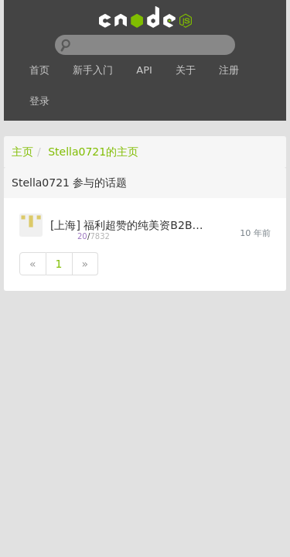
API (144, 70)
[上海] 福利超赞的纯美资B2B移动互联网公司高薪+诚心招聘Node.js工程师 (127, 225)
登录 (39, 101)
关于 (186, 70)
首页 (39, 70)
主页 (22, 151)
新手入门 (93, 70)
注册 (229, 70)
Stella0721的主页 (93, 151)
